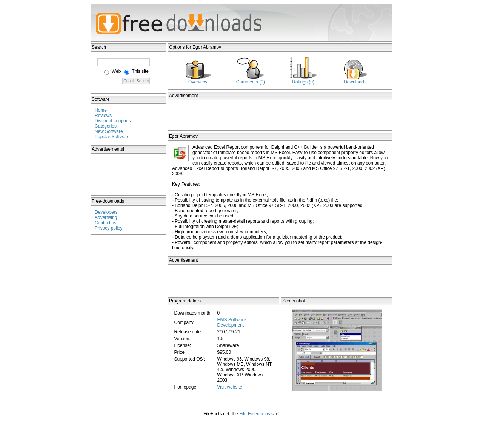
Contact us (105, 222)
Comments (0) (250, 82)
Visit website (229, 387)
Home (101, 110)
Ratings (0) (303, 82)
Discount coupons (113, 120)
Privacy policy (108, 228)
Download (354, 82)
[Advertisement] (129, 174)
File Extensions (254, 413)
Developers (106, 212)
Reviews (103, 115)
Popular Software (112, 136)
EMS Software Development (231, 322)
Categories (106, 126)
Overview (197, 82)
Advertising (106, 217)
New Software (109, 131)
